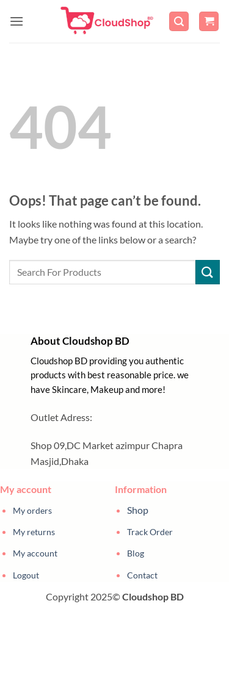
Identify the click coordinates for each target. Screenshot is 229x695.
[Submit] (207, 272)
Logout (26, 575)
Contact (142, 575)
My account (35, 553)
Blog (135, 553)
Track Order (150, 532)
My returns (34, 532)
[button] (16, 21)
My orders (32, 510)
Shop (137, 510)
